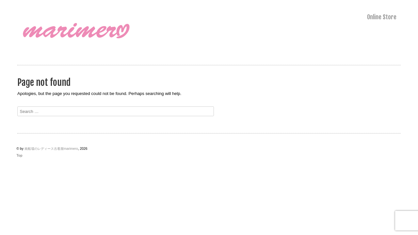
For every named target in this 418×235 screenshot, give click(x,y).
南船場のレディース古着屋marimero (51, 148)
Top (19, 155)
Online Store (381, 17)
